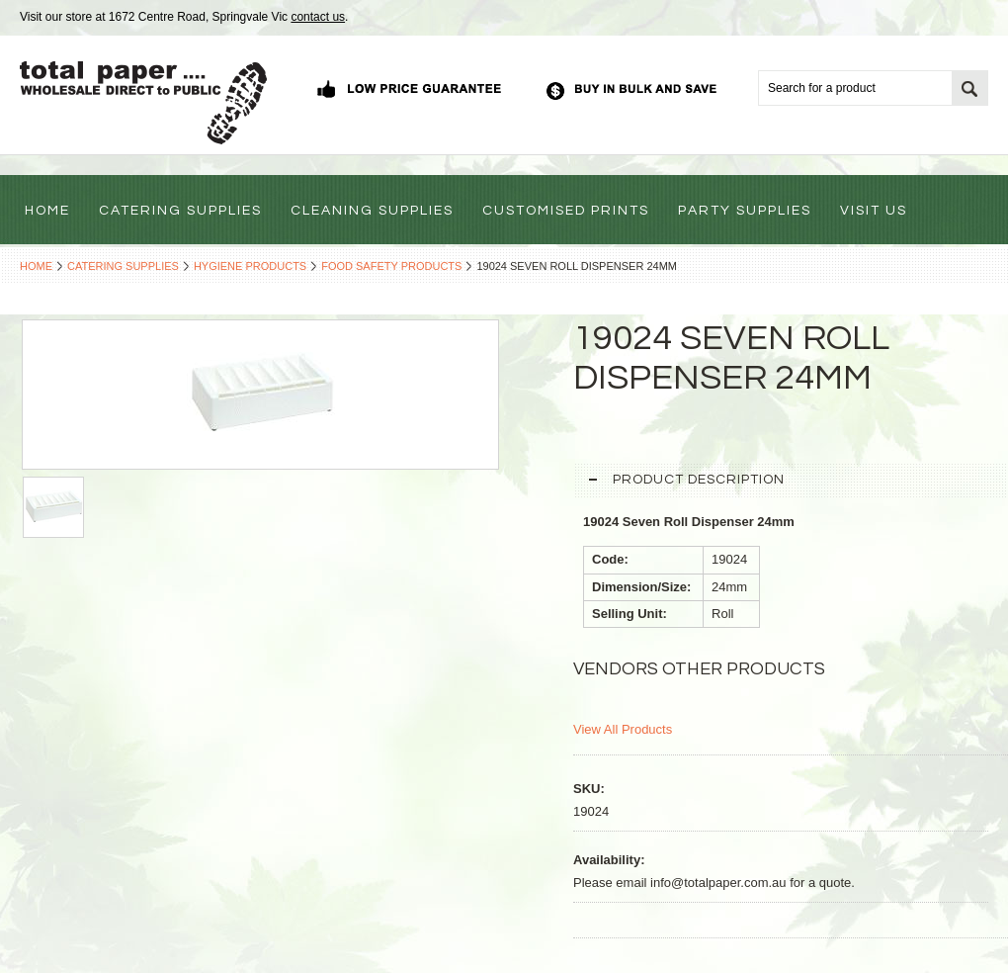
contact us (318, 17)
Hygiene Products (250, 266)
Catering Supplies (123, 266)
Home (36, 266)
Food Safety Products (391, 266)
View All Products (622, 729)
